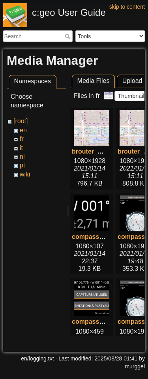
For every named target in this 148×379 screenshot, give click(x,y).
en (23, 130)
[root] (20, 121)
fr (22, 138)
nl (22, 156)
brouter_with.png (98, 151)
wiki (25, 174)
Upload (132, 80)
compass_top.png (99, 321)
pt (22, 165)
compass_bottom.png (104, 236)
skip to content (127, 7)
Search (68, 36)
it (21, 147)
